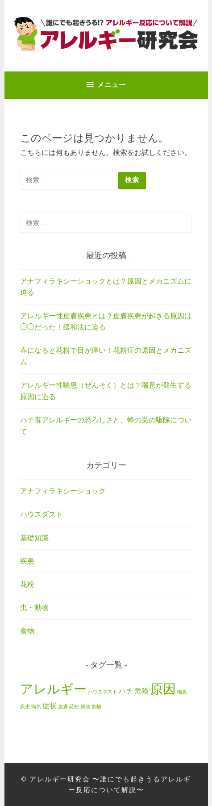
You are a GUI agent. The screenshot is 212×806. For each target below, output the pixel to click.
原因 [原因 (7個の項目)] (163, 689)
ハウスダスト (41, 513)
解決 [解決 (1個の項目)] (85, 707)
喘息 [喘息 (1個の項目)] (182, 692)
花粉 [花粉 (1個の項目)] (74, 707)
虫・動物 (34, 607)
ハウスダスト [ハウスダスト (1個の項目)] (102, 692)
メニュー (111, 84)
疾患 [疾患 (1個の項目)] (25, 707)
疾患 (27, 560)
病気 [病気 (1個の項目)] (36, 707)
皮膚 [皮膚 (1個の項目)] (63, 707)
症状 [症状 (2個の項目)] (49, 705)
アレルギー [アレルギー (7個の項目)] (53, 689)
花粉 (27, 584)
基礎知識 (34, 537)
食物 (27, 630)
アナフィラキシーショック (63, 490)
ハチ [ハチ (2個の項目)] (126, 690)
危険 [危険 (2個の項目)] (141, 690)
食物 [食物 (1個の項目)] (96, 707)
